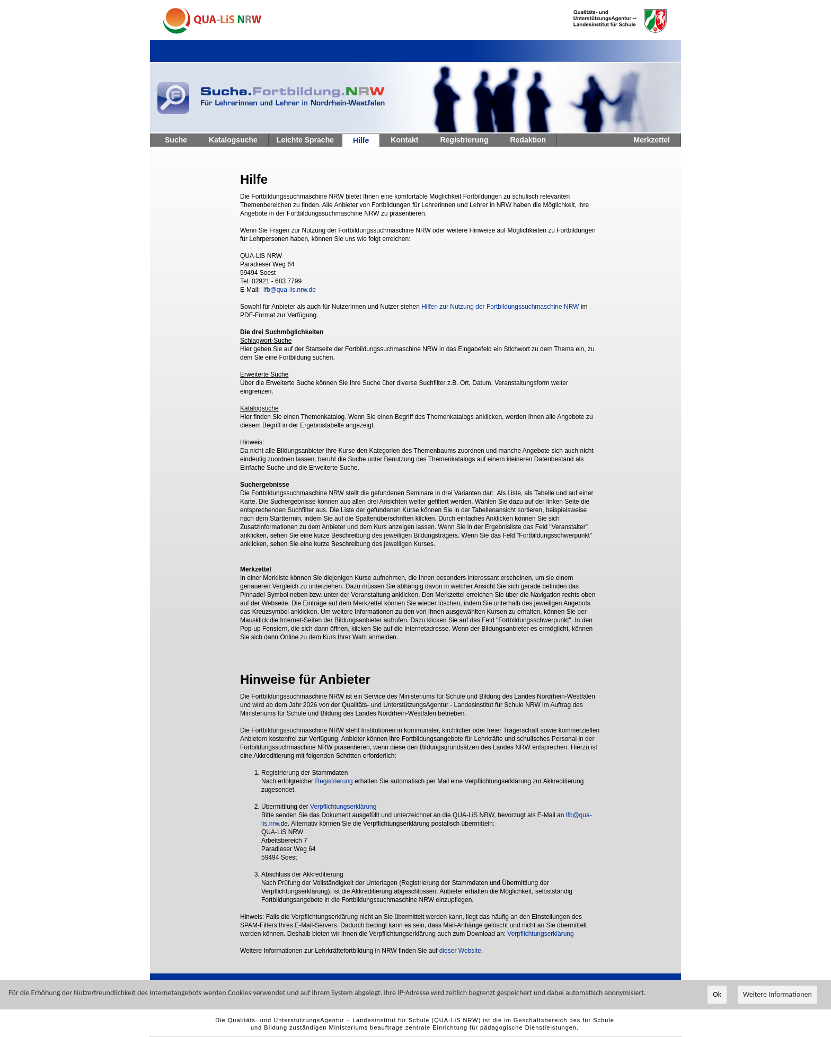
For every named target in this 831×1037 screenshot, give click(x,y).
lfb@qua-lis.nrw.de (289, 289)
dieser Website (460, 950)
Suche (176, 140)
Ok (717, 994)
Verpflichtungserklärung (343, 806)
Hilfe (361, 140)
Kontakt (404, 140)
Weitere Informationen (777, 994)
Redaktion (528, 140)
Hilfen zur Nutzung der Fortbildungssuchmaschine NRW (500, 306)
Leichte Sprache (305, 140)
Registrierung (464, 140)
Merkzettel (652, 140)
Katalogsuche (233, 140)
